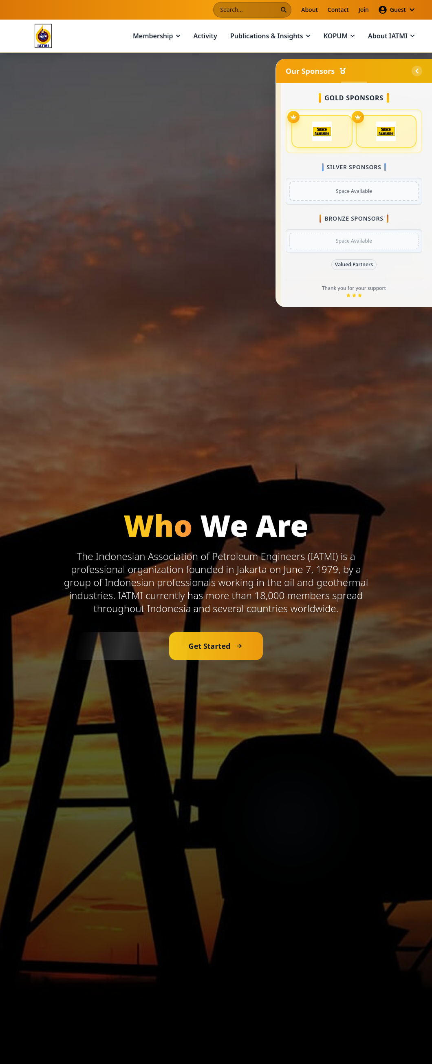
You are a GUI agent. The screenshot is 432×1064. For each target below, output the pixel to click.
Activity (205, 35)
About (309, 9)
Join (364, 9)
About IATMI (391, 35)
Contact (338, 9)
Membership (157, 35)
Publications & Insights (270, 35)
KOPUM (339, 35)
